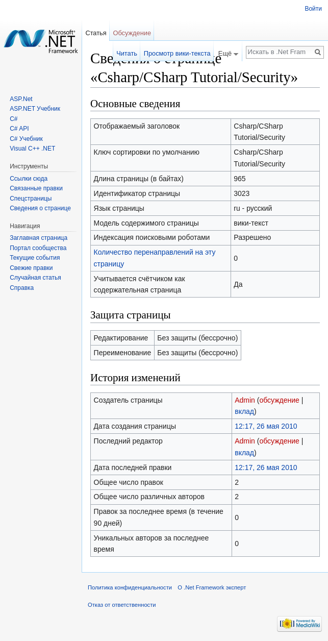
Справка (22, 287)
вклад (244, 411)
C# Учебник (26, 138)
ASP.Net (21, 99)
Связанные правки (36, 188)
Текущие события (35, 257)
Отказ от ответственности (122, 605)
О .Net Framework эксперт (212, 587)
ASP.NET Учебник (35, 108)
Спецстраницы (31, 198)
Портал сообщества (38, 248)
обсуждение (279, 400)
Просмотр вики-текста (177, 53)
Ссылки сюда (28, 178)
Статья (95, 33)
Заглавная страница (38, 237)
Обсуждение (132, 33)
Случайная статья (35, 277)
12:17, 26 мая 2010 (266, 426)
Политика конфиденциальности (130, 587)
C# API (19, 128)
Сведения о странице (40, 208)
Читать (126, 53)
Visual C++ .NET (32, 148)
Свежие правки (31, 268)
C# (13, 118)
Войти (313, 8)
